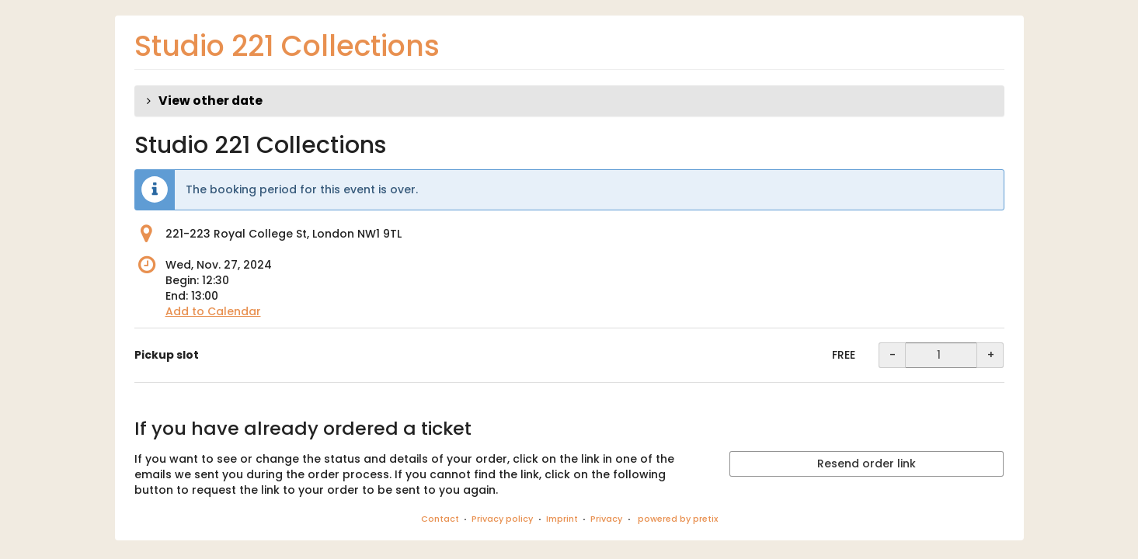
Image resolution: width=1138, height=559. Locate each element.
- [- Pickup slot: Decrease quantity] (892, 355)
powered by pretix (678, 518)
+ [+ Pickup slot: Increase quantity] (990, 355)
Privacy (606, 518)
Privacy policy (502, 518)
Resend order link (866, 463)
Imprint (562, 518)
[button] (569, 101)
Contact (440, 518)
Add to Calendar (213, 311)
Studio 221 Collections (287, 46)
